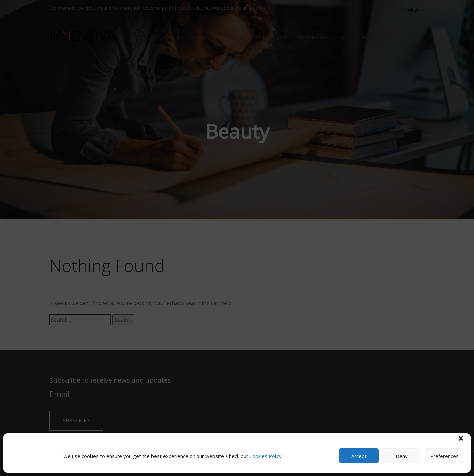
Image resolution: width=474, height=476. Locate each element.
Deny (402, 456)
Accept (359, 456)
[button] (461, 438)
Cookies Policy (266, 456)
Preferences (444, 456)
